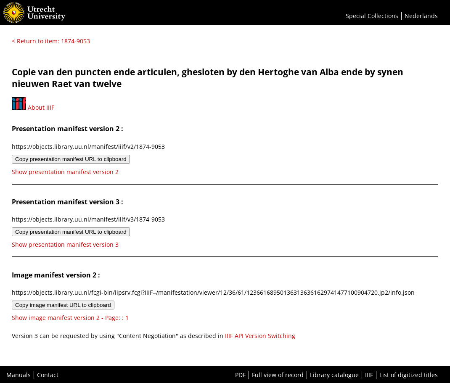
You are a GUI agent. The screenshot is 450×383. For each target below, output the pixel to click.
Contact (47, 375)
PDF (240, 375)
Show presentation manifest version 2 (65, 172)
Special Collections (372, 16)
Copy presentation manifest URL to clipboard (71, 159)
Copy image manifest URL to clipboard (63, 305)
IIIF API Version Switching (260, 336)
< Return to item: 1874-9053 (51, 41)
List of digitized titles (408, 375)
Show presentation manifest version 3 (65, 244)
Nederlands (421, 16)
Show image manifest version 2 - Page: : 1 (70, 318)
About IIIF (33, 107)
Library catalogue (334, 375)
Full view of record (278, 375)
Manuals (18, 375)
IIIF (369, 375)
